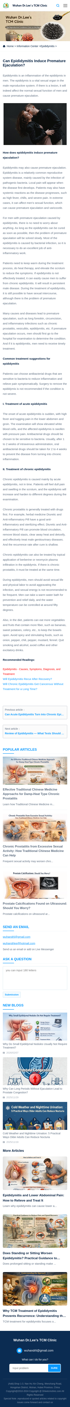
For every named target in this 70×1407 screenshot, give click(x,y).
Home (10, 46)
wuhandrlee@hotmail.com (19, 943)
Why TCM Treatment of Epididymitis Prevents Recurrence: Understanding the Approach (34, 1313)
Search (58, 5)
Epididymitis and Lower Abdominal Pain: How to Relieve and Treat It (33, 1198)
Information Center (27, 46)
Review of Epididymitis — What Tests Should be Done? (35, 733)
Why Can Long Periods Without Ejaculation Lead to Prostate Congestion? (32, 1090)
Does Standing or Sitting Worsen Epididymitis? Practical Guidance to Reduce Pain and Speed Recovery (30, 1256)
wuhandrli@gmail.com (16, 936)
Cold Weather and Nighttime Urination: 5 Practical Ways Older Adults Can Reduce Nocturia (31, 1135)
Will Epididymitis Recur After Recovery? (27, 679)
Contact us (51, 5)
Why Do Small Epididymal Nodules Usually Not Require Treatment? (35, 1046)
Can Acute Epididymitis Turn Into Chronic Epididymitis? (35, 714)
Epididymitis (48, 46)
